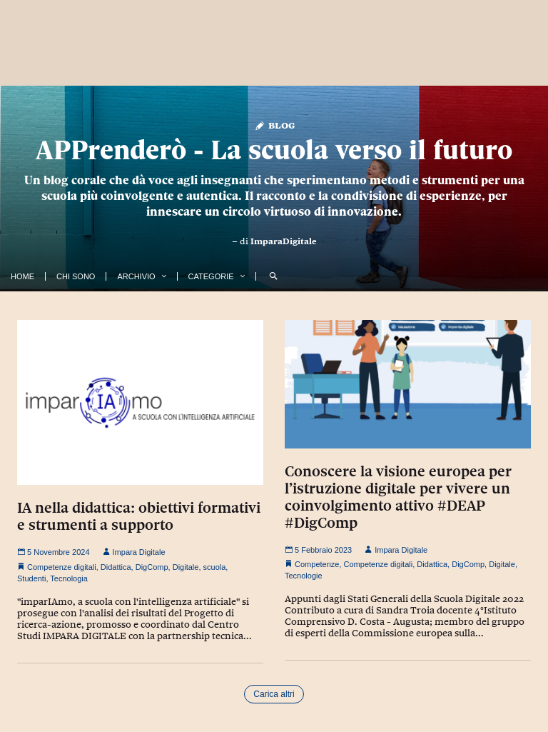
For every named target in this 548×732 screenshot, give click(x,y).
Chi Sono (75, 276)
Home (22, 276)
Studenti (31, 578)
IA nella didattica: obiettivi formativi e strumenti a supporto (138, 516)
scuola (214, 567)
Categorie (211, 276)
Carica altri (273, 694)
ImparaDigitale (283, 241)
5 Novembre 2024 (53, 552)
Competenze (317, 564)
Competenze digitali (61, 567)
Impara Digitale (134, 552)
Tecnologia (69, 578)
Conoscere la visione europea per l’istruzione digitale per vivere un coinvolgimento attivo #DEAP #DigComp (398, 497)
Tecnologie (304, 575)
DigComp (152, 567)
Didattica (116, 567)
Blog (274, 124)
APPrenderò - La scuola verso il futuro (274, 149)
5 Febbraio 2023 (318, 550)
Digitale (186, 567)
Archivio (136, 276)
